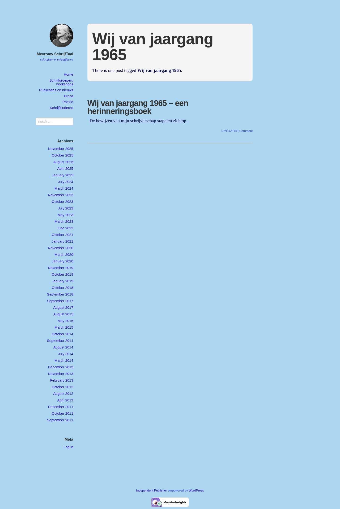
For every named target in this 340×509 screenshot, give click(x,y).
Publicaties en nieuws (56, 90)
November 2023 (60, 195)
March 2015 (64, 327)
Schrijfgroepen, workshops (61, 82)
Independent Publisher (151, 490)
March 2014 (64, 360)
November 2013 (60, 374)
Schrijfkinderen (61, 108)
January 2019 (62, 281)
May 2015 (65, 321)
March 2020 (64, 254)
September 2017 (60, 301)
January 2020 (62, 261)
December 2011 (60, 407)
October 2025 (62, 155)
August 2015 (63, 314)
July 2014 (65, 354)
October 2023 (62, 202)
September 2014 (60, 341)
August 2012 (63, 394)
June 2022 (65, 228)
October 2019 (62, 274)
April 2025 (65, 168)
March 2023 (64, 221)
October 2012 (62, 387)
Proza (68, 96)
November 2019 (60, 268)
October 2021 (62, 235)
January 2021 (62, 241)
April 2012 (65, 400)
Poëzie (67, 102)
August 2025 (63, 162)
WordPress (196, 490)
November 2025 (60, 149)
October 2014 (62, 334)
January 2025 (62, 175)
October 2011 (62, 413)
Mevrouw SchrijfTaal (55, 54)
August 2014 (63, 347)
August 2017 (63, 307)
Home (68, 74)
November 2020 (60, 248)
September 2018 (60, 294)
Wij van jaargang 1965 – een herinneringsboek (137, 107)
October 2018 (62, 288)
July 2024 (65, 182)
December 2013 (60, 367)
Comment (246, 131)
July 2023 (65, 208)
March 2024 (64, 188)
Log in (68, 447)
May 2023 (65, 215)
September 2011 (60, 420)
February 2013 (61, 380)
